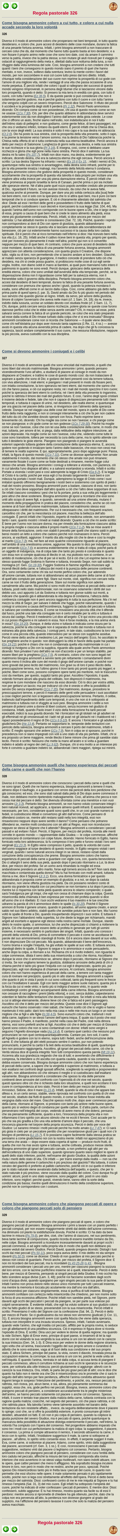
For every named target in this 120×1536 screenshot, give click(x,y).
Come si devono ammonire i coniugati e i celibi (43, 351)
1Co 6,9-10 (58, 720)
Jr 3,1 (43, 876)
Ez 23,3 (20, 845)
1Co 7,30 (23, 113)
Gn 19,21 (9, 644)
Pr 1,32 (69, 106)
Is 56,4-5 (49, 1014)
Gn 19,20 (21, 623)
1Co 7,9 (57, 730)
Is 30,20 (78, 904)
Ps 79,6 (31, 1235)
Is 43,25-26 (76, 1263)
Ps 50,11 (38, 1253)
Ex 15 (82, 161)
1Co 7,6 (26, 548)
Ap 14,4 (53, 1031)
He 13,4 (28, 724)
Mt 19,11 (108, 1052)
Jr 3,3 (19, 804)
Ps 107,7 (33, 154)
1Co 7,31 (52, 454)
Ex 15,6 (73, 161)
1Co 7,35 (51, 689)
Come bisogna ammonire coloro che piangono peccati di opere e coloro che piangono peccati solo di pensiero (59, 1206)
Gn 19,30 (34, 565)
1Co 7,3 (20, 541)
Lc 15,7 (36, 1135)
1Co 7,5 (46, 655)
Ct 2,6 (7, 134)
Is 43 (88, 1263)
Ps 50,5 (18, 1256)
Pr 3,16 (49, 148)
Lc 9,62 (52, 744)
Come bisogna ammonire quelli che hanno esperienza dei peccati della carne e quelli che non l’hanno (59, 767)
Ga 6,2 (94, 472)
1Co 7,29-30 (80, 423)
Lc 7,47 (95, 1128)
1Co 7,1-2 (76, 527)
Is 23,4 (48, 1090)
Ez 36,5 (39, 96)
